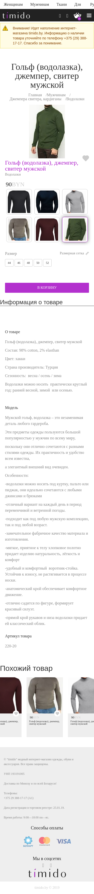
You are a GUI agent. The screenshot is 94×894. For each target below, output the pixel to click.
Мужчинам (39, 4)
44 (9, 263)
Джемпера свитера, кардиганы (35, 99)
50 (37, 263)
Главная (35, 95)
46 (18, 263)
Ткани (62, 4)
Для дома (78, 5)
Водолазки (75, 99)
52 (47, 263)
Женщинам (13, 4)
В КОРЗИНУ (47, 288)
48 (28, 263)
